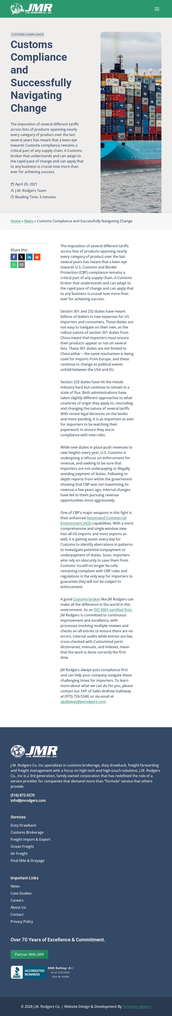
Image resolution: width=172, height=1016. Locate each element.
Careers (17, 900)
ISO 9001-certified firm (112, 609)
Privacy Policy (22, 921)
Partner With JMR (29, 954)
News (28, 221)
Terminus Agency (137, 1006)
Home (16, 221)
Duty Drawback (23, 825)
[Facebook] (14, 257)
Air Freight (19, 853)
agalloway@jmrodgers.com (83, 701)
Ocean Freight (22, 846)
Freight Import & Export (30, 839)
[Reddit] (37, 257)
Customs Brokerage (27, 832)
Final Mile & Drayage (27, 860)
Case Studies (21, 893)
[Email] (21, 264)
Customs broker (86, 599)
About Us (18, 907)
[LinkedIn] (29, 257)
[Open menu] (156, 9)
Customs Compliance (27, 34)
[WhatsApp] (14, 264)
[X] (21, 257)
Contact (17, 914)
